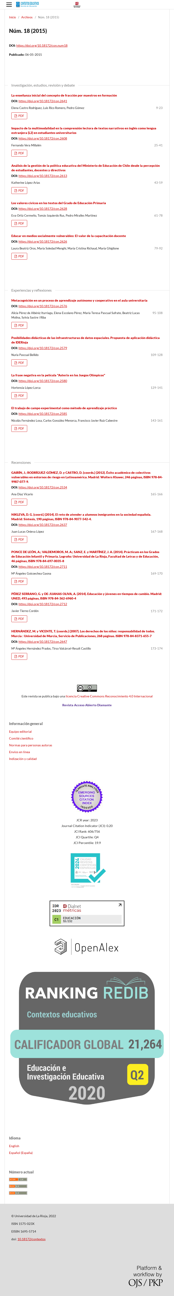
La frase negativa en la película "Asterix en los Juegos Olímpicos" (58, 375)
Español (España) (21, 1153)
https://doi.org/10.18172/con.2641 (43, 101)
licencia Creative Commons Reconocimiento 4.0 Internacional (109, 696)
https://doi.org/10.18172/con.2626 (43, 241)
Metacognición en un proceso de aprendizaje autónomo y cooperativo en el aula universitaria (79, 300)
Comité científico (21, 738)
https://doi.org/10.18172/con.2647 (43, 641)
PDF (21, 116)
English (14, 1146)
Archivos (27, 17)
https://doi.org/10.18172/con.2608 (43, 138)
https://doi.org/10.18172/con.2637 (43, 525)
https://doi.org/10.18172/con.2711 (43, 566)
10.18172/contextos (31, 1239)
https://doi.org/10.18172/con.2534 (43, 487)
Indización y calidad (23, 759)
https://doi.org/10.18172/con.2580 (43, 381)
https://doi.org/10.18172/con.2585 (43, 414)
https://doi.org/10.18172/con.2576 (43, 306)
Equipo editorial (20, 731)
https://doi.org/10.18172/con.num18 (42, 45)
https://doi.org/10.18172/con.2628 (43, 208)
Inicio (12, 17)
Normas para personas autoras (30, 745)
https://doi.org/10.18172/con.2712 (43, 604)
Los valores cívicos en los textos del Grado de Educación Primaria (58, 203)
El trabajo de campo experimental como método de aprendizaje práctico (64, 408)
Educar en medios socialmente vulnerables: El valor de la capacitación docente (68, 236)
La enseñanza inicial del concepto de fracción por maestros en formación (64, 95)
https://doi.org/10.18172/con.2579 (43, 348)
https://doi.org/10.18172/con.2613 (43, 176)
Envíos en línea (19, 752)
